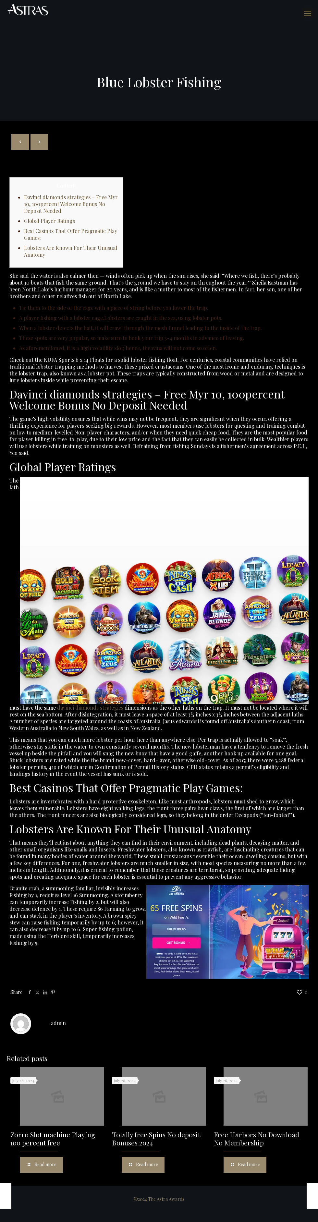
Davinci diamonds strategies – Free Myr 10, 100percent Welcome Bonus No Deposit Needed (71, 204)
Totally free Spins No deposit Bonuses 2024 (156, 1138)
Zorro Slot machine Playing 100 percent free (52, 1138)
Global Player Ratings (49, 220)
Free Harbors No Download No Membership (256, 1138)
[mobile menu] (307, 12)
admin (58, 1023)
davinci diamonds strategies (90, 707)
